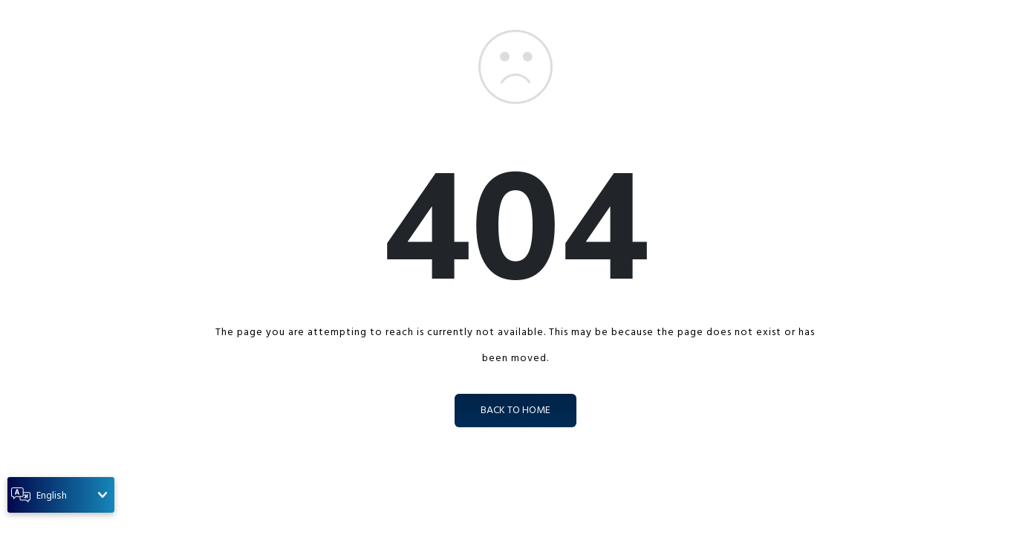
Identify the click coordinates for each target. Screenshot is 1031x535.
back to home (515, 410)
